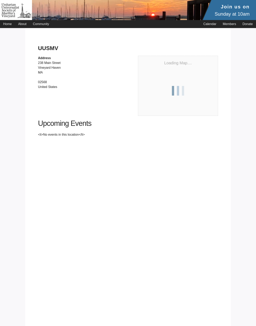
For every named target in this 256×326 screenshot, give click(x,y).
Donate (247, 24)
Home (7, 24)
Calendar (209, 24)
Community (41, 24)
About (22, 24)
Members (229, 24)
